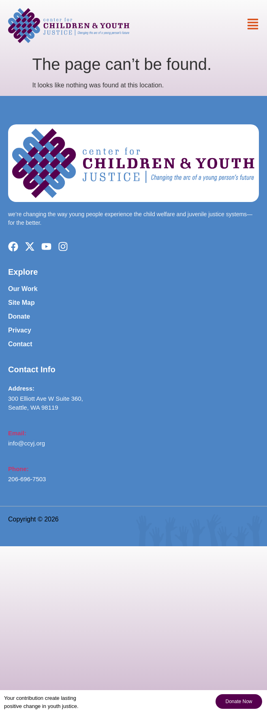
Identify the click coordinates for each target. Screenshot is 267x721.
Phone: (18, 468)
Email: (17, 433)
